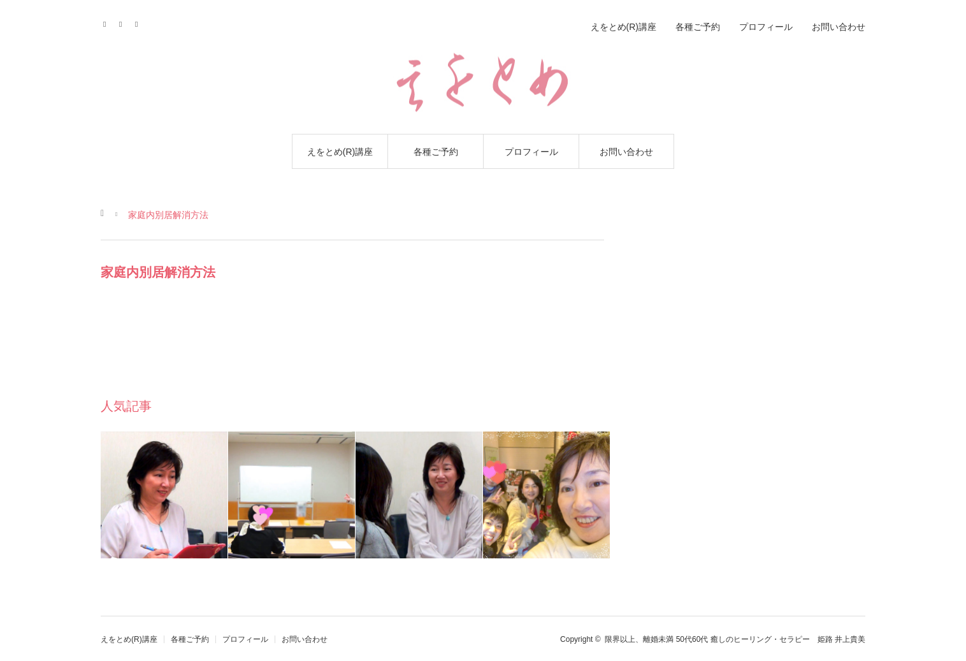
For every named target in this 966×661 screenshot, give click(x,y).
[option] (164, 495)
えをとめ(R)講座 (340, 152)
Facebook (109, 22)
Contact (125, 22)
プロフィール (531, 152)
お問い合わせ (626, 152)
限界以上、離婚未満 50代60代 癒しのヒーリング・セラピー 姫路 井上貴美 (735, 639)
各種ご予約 (436, 152)
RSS (140, 22)
